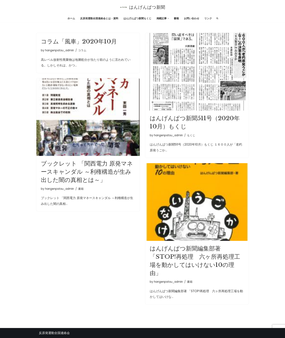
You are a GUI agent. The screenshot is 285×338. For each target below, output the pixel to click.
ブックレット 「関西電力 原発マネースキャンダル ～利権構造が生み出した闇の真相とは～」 (87, 172)
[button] (168, 18)
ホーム (71, 18)
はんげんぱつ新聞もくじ (137, 18)
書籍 (176, 18)
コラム (82, 50)
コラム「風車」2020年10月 (79, 41)
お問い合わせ (191, 18)
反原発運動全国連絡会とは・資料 (99, 18)
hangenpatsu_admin (59, 50)
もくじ (191, 135)
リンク (208, 18)
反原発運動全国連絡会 (54, 333)
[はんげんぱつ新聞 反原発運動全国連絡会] (142, 7)
